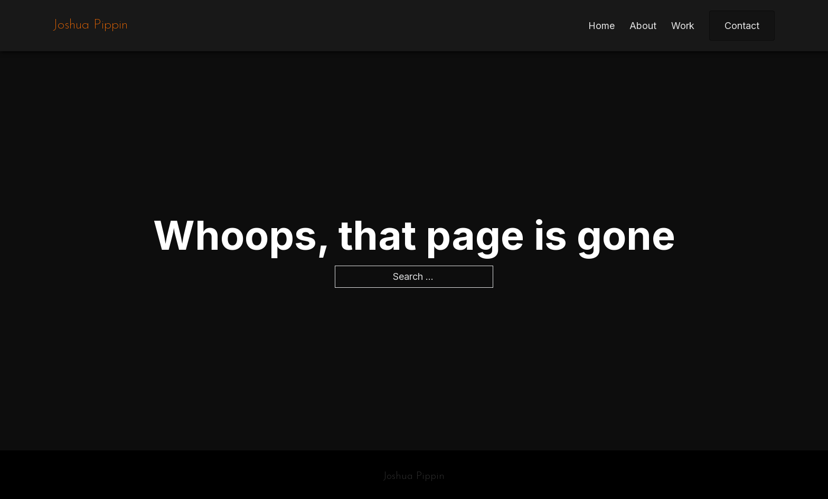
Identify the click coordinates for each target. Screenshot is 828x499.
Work (682, 25)
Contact (741, 25)
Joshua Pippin (90, 25)
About (642, 25)
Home (601, 25)
